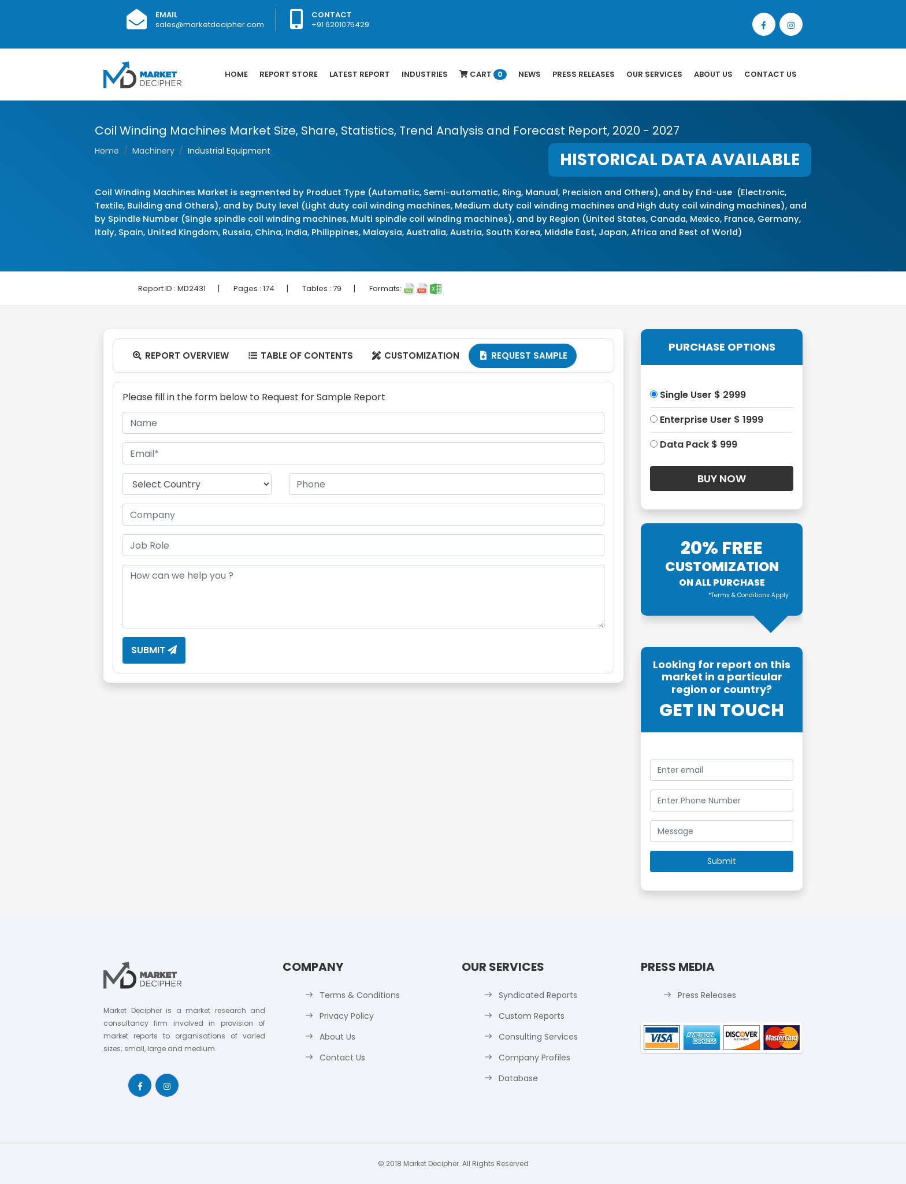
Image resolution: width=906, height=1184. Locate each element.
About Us (713, 74)
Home (236, 74)
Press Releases (583, 74)
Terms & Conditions (360, 995)
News (529, 74)
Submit (154, 650)
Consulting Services (538, 1036)
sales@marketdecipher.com (209, 24)
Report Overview (180, 355)
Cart (483, 74)
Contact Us (770, 74)
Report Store (288, 74)
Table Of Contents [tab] (300, 355)
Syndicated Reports (538, 995)
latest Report (359, 74)
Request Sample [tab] (522, 355)
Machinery (153, 151)
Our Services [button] (654, 74)
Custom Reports (532, 1016)
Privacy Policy (347, 1016)
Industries (425, 74)
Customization (416, 355)
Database (518, 1078)
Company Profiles (534, 1057)
